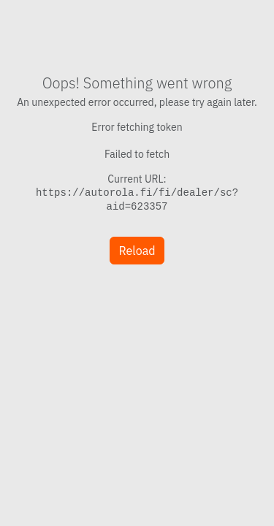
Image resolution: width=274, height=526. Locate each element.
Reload (137, 250)
